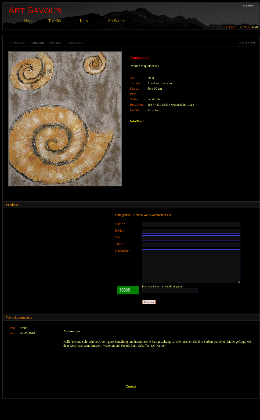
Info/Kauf (137, 121)
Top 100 (54, 21)
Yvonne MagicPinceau (144, 66)
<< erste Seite (16, 42)
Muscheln (154, 110)
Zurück (131, 386)
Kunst (84, 21)
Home (28, 21)
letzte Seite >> (76, 42)
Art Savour (116, 21)
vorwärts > (55, 42)
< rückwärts (37, 42)
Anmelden (248, 5)
